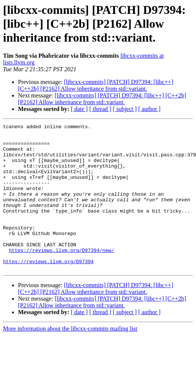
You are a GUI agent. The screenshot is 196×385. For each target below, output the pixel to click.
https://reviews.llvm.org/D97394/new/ (61, 276)
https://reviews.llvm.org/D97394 (48, 289)
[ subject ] (125, 109)
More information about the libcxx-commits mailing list (70, 358)
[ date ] (79, 109)
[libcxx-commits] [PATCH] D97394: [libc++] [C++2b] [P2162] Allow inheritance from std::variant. (95, 85)
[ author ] (149, 109)
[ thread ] (100, 109)
